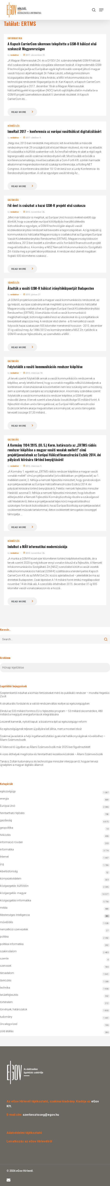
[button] (101, 10)
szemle (4, 958)
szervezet (5, 965)
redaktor (14, 55)
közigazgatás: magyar (13, 893)
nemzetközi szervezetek (14, 929)
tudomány (6, 1016)
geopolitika (6, 827)
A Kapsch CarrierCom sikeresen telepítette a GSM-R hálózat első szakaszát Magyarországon (52, 46)
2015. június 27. (32, 294)
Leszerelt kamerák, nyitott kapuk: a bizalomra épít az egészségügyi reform (43, 721)
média (3, 907)
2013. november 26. (34, 553)
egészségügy (8, 791)
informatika (15, 38)
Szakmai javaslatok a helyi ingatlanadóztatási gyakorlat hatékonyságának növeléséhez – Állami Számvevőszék (52, 738)
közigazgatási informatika (15, 900)
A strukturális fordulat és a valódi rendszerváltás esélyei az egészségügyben (45, 703)
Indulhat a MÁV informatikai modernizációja (37, 546)
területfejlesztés (9, 994)
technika (5, 987)
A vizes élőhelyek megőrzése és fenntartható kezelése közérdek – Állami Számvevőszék (51, 754)
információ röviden (11, 842)
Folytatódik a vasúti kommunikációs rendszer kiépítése (45, 366)
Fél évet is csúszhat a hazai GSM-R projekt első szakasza (46, 205)
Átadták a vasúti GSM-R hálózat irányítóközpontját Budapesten (51, 288)
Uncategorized (8, 1024)
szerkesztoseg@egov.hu (41, 1115)
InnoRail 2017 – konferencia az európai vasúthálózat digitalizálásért (54, 131)
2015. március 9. (32, 466)
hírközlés (13, 126)
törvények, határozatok (13, 1009)
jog (2, 864)
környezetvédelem (10, 878)
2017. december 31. (34, 55)
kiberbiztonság (9, 871)
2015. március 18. (33, 373)
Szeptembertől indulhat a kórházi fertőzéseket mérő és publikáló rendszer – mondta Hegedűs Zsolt (54, 694)
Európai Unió (7, 805)
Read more (18, 112)
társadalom (7, 972)
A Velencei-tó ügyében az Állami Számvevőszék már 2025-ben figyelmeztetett (45, 747)
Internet (4, 856)
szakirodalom (8, 951)
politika (4, 936)
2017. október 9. (32, 137)
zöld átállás (7, 1031)
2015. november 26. (34, 212)
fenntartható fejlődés (12, 813)
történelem (6, 1002)
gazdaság (13, 200)
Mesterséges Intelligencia (55, 915)
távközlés (13, 283)
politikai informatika (11, 944)
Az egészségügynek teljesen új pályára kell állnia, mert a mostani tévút (41, 728)
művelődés (6, 922)
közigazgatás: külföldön (14, 885)
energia (4, 798)
